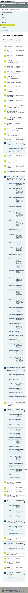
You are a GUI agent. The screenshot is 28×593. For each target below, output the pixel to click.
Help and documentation (7, 12)
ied (8, 166)
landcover (10, 482)
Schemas (4, 22)
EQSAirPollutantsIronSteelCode (13, 277)
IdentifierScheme (13, 433)
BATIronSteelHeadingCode (13, 247)
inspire (9, 409)
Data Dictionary (12, 9)
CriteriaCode (13, 259)
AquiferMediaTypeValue (13, 414)
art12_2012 (10, 55)
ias (8, 160)
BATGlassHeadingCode (13, 234)
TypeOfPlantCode (13, 388)
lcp (8, 500)
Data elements (5, 19)
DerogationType (13, 379)
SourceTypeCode (13, 335)
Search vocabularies (8, 46)
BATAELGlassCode (13, 211)
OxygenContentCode (13, 314)
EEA (8, 1)
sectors (13, 515)
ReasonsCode (13, 323)
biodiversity (10, 82)
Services (4, 27)
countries (13, 548)
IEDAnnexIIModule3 (11, 176)
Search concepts (19, 46)
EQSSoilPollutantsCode (13, 285)
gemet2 (9, 139)
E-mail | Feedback (6, 588)
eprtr (8, 105)
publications (10, 543)
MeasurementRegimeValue (13, 440)
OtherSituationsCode (13, 307)
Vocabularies (5, 25)
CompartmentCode (13, 254)
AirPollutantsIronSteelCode (13, 197)
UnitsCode (13, 339)
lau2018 (9, 495)
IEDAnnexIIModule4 (11, 367)
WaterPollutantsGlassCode (13, 350)
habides (9, 155)
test (8, 558)
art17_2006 (10, 66)
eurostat (9, 123)
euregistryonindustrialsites (11, 118)
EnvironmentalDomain (13, 428)
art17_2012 (10, 71)
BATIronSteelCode (13, 242)
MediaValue (13, 446)
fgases (9, 134)
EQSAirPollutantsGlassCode (13, 270)
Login (17, 3)
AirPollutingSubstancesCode (13, 374)
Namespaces (5, 30)
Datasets (4, 14)
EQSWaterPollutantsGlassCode (13, 290)
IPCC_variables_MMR (13, 151)
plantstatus (13, 510)
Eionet (7, 9)
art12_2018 (10, 61)
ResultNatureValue (13, 456)
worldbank (10, 572)
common (9, 89)
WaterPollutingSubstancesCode (13, 396)
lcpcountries (13, 505)
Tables (3, 17)
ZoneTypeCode (13, 477)
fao (8, 128)
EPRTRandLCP (11, 111)
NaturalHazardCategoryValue (13, 449)
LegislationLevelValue (13, 437)
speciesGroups (13, 533)
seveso (9, 553)
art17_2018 (10, 77)
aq (8, 50)
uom (8, 562)
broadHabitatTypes (13, 526)
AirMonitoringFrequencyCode (13, 183)
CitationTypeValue (13, 419)
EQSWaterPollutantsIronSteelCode (13, 299)
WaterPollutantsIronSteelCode (13, 357)
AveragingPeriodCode (13, 206)
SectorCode (13, 331)
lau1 (8, 487)
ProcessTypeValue (13, 452)
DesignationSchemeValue (13, 424)
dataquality (10, 100)
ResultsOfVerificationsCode (13, 383)
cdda (8, 86)
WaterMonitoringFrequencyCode (13, 344)
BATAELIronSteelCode (13, 220)
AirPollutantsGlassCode (13, 188)
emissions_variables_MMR (13, 148)
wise (8, 567)
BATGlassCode (13, 229)
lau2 (8, 491)
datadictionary (11, 95)
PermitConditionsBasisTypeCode (13, 318)
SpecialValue (13, 466)
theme (12, 474)
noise (8, 538)
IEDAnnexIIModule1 (11, 171)
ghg (8, 143)
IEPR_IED (10, 402)
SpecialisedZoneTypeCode (13, 463)
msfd (8, 521)
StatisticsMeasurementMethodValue (13, 469)
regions (13, 530)
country (13, 578)
